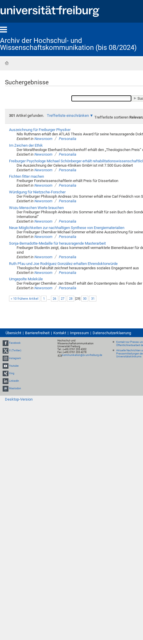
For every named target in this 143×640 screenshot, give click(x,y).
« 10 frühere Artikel (24, 299)
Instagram (15, 358)
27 (62, 299)
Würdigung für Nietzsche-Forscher (37, 192)
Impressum (79, 333)
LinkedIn (14, 380)
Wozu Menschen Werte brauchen (36, 208)
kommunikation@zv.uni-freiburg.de (82, 355)
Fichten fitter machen (26, 176)
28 (71, 299)
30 (84, 299)
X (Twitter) (15, 350)
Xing (11, 373)
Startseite (6, 63)
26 (54, 299)
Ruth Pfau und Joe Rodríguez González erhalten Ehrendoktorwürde (63, 263)
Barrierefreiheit (37, 333)
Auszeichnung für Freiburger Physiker (39, 130)
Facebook (15, 342)
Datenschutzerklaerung (112, 333)
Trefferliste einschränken (68, 115)
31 (93, 299)
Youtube (14, 365)
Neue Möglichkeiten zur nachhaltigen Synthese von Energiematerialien (66, 228)
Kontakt (59, 333)
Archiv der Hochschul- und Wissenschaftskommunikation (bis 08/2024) (68, 44)
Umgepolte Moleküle (26, 279)
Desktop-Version (19, 399)
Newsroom (43, 139)
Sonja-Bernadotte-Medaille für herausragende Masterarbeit (57, 243)
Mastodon (15, 388)
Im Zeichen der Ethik (26, 145)
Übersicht (13, 333)
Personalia (67, 139)
